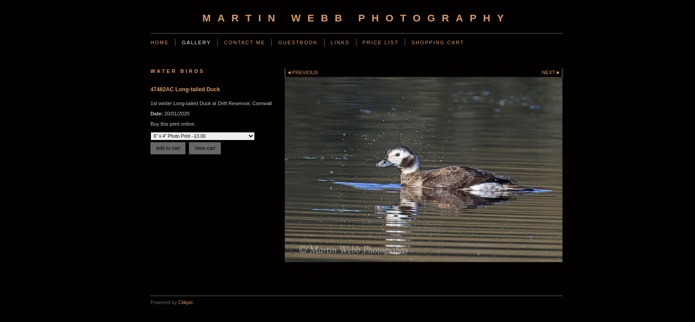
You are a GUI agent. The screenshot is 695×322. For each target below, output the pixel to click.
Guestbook (297, 42)
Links (340, 42)
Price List (381, 42)
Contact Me (244, 42)
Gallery (196, 42)
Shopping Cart (438, 42)
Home (159, 42)
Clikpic (185, 302)
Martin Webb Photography (356, 18)
